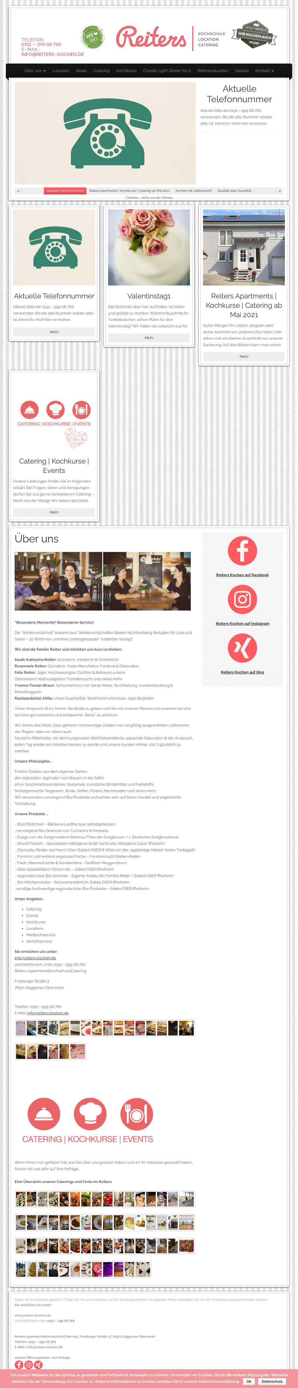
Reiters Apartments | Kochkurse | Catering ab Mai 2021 (244, 305)
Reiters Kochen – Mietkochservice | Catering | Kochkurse (149, 35)
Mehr (54, 332)
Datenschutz (272, 1382)
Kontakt (263, 71)
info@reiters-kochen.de (35, 958)
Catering (101, 70)
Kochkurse (126, 70)
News (81, 70)
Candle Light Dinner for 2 (166, 70)
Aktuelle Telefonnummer (239, 93)
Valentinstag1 (149, 296)
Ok (249, 1382)
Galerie (241, 70)
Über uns (33, 71)
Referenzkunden (212, 70)
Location (61, 70)
